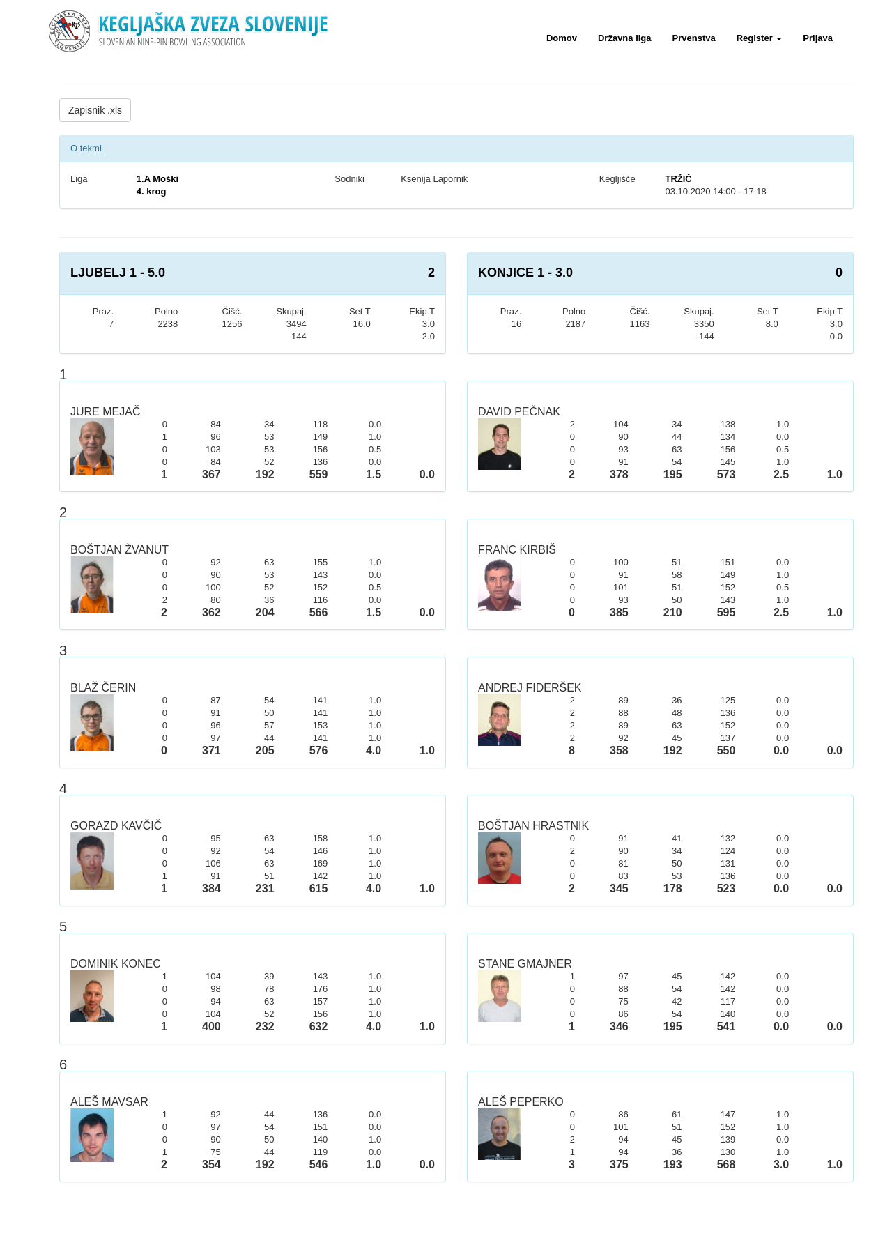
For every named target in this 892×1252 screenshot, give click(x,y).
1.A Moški (157, 179)
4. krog (152, 191)
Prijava (818, 38)
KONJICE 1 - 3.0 (525, 273)
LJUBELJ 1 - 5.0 (117, 273)
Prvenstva (694, 38)
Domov (561, 38)
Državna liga (625, 38)
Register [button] (760, 38)
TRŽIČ (678, 179)
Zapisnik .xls (95, 110)
